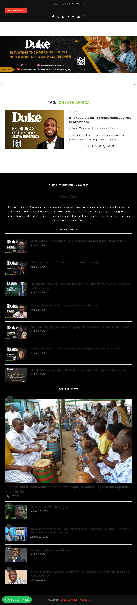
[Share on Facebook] (92, 146)
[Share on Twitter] (96, 146)
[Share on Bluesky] (108, 146)
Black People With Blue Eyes (49, 507)
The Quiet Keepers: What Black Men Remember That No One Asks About (78, 370)
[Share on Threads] (104, 146)
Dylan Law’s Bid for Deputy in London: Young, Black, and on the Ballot (76, 348)
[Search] (135, 84)
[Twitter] (58, 16)
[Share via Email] (113, 146)
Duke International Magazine (75, 599)
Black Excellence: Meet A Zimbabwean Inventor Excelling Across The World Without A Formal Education (80, 530)
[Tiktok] (84, 16)
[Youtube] (73, 16)
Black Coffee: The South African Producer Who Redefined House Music (77, 241)
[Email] (78, 16)
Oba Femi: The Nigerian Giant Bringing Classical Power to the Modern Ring (79, 327)
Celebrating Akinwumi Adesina (50, 550)
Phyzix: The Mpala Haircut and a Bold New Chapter (63, 305)
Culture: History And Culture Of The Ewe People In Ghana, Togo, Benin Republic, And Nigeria (67, 489)
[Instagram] (63, 16)
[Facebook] (53, 16)
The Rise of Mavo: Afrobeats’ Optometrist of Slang (64, 262)
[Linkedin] (68, 16)
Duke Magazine (81, 128)
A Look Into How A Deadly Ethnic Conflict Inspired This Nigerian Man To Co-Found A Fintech (80, 573)
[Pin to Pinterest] (100, 146)
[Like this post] (88, 146)
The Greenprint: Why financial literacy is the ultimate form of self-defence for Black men (80, 286)
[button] (30, 10)
